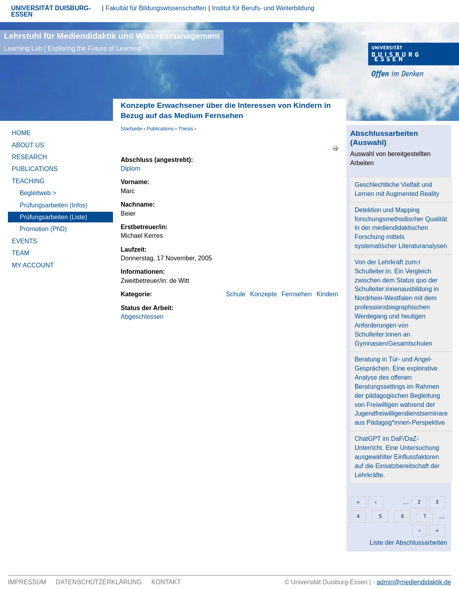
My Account (33, 265)
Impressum (27, 582)
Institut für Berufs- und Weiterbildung (263, 8)
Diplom (131, 168)
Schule (235, 294)
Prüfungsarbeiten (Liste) (53, 217)
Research (29, 157)
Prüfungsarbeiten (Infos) (54, 205)
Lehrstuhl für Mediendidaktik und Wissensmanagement (112, 41)
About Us (28, 145)
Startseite (131, 129)
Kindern (327, 294)
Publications (160, 129)
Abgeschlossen (142, 316)
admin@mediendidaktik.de (413, 582)
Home (21, 133)
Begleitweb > (38, 193)
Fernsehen (297, 294)
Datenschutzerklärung (99, 582)
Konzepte (263, 294)
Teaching (28, 181)
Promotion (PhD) (43, 229)
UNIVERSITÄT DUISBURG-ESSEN (51, 11)
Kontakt (166, 582)
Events (24, 241)
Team (20, 253)
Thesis (185, 129)
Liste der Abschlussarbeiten (408, 542)
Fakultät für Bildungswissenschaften (155, 8)
